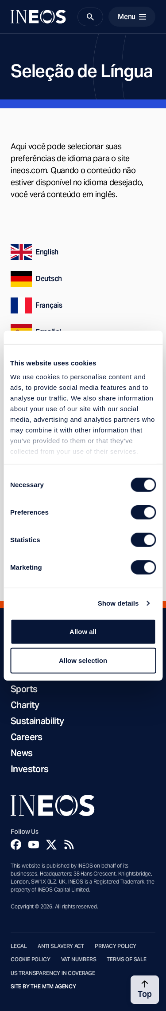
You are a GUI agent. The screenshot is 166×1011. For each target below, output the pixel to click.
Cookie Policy (30, 959)
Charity (25, 705)
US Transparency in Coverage (53, 973)
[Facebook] (16, 844)
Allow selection (83, 660)
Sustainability (37, 721)
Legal (19, 946)
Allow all (83, 631)
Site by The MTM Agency (43, 986)
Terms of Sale (127, 959)
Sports (24, 689)
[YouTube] (33, 844)
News (22, 753)
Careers (26, 737)
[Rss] (69, 844)
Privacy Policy (115, 946)
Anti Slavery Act (61, 946)
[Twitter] (51, 844)
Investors (30, 769)
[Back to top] (145, 989)
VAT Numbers (79, 959)
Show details (118, 603)
